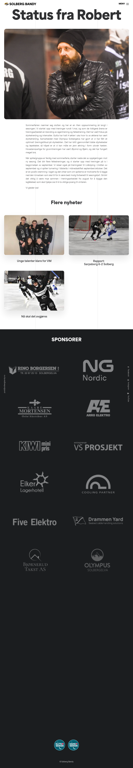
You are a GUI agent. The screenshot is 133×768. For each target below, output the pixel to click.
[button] (34, 245)
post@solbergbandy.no (4, 384)
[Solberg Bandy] (20, 4)
